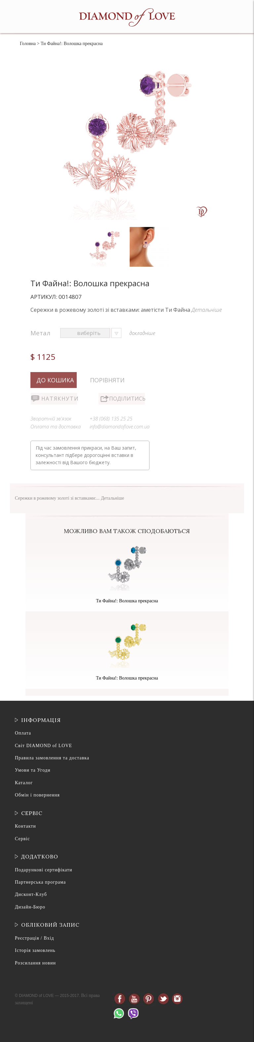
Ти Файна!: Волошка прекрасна (127, 600)
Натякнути (59, 398)
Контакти (25, 826)
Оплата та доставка (55, 426)
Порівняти (107, 380)
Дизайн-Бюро (30, 907)
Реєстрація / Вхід (34, 938)
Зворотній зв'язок (50, 418)
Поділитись (127, 398)
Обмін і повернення (37, 795)
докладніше (142, 333)
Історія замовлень (35, 950)
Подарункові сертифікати (43, 869)
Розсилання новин (35, 962)
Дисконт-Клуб (31, 894)
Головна (28, 43)
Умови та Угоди (32, 770)
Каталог (24, 782)
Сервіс (22, 838)
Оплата (23, 733)
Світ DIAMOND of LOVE (43, 745)
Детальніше (206, 309)
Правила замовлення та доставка (52, 757)
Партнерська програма (40, 882)
